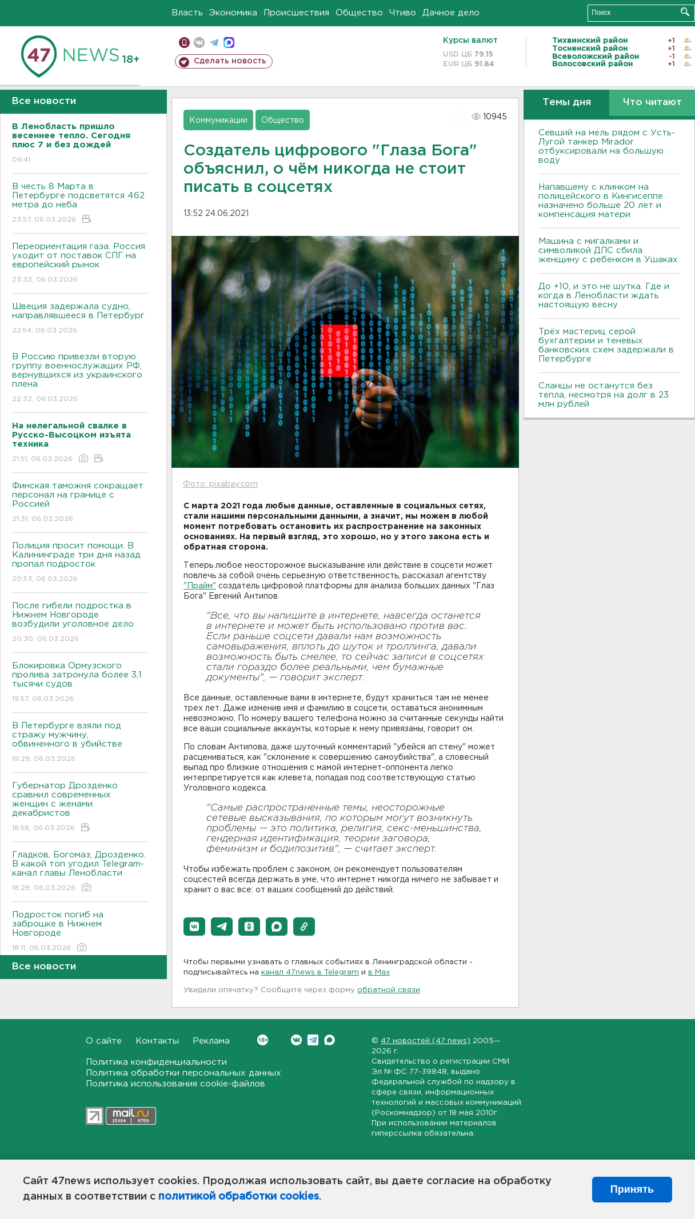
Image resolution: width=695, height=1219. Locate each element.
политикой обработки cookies (238, 1196)
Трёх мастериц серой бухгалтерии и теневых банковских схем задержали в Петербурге (606, 345)
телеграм (214, 42)
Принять (632, 1189)
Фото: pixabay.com (220, 484)
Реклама (211, 1041)
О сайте (104, 1041)
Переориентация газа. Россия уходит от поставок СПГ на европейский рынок (80, 263)
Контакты (157, 1041)
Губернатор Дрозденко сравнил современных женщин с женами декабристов (80, 807)
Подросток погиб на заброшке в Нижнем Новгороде (80, 932)
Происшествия (296, 13)
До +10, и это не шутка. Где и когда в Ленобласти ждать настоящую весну (603, 295)
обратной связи (388, 990)
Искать (685, 11)
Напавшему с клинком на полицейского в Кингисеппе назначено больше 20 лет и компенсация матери (600, 200)
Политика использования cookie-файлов (175, 1084)
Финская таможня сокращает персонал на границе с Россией (80, 503)
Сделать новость (230, 61)
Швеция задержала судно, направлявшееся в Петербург (80, 319)
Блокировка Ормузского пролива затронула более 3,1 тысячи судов (80, 683)
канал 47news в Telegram (310, 972)
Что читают (652, 102)
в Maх (379, 972)
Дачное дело (451, 13)
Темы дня (566, 102)
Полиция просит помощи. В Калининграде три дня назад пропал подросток (80, 563)
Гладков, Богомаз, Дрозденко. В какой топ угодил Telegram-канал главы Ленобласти (80, 872)
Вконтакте (262, 1039)
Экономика (233, 13)
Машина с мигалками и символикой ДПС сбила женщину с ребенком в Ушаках (608, 250)
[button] (194, 926)
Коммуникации (218, 120)
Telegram (312, 1039)
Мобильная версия (184, 42)
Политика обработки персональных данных (183, 1073)
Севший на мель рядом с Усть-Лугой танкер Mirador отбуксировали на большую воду (606, 146)
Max (329, 1039)
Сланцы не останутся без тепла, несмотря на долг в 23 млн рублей (603, 395)
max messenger (228, 42)
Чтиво (402, 13)
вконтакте (199, 42)
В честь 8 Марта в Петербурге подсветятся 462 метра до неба (80, 203)
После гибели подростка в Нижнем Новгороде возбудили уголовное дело (80, 623)
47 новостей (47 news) (425, 1041)
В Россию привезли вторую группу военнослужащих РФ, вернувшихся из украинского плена (80, 378)
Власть (187, 13)
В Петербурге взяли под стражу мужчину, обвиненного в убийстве (80, 743)
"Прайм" (199, 586)
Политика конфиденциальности (156, 1062)
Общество (359, 13)
